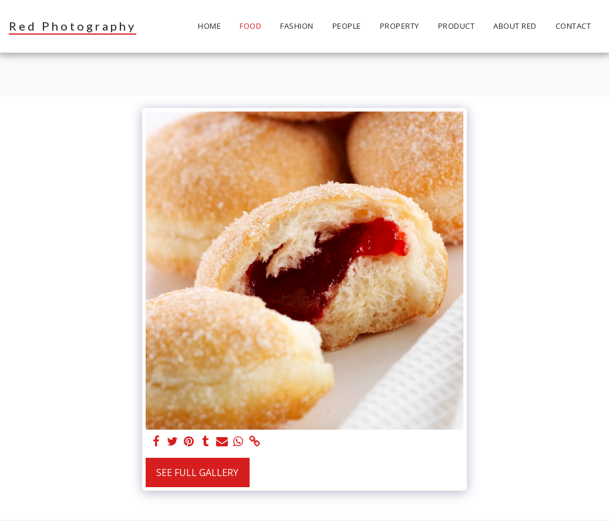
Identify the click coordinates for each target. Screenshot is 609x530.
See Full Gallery (197, 472)
